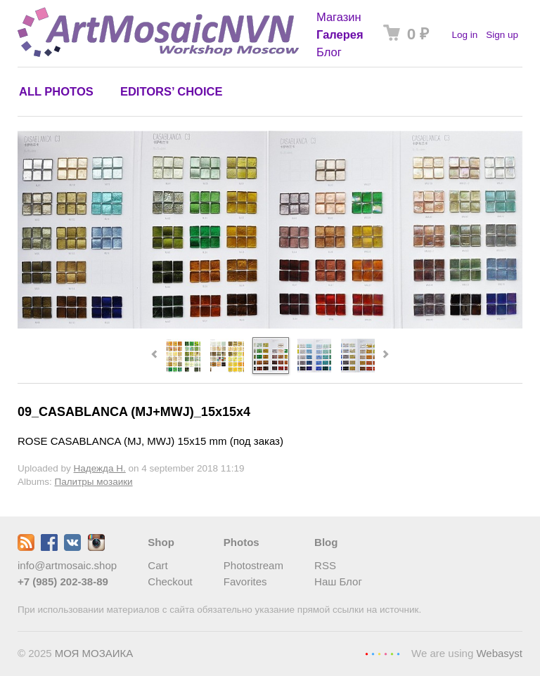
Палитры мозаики (94, 481)
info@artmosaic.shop (67, 565)
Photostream (253, 565)
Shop (161, 542)
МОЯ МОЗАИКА (94, 653)
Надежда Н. (100, 468)
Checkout (170, 581)
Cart (157, 565)
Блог (329, 52)
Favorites (245, 581)
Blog (326, 542)
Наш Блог (338, 581)
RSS (325, 565)
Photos (241, 542)
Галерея (340, 34)
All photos (56, 91)
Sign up (502, 35)
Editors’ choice (171, 91)
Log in (464, 35)
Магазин (338, 17)
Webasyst (499, 653)
